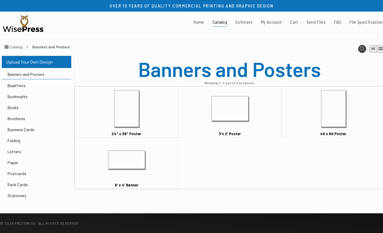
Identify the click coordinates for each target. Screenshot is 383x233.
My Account (271, 22)
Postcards (17, 173)
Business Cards (21, 129)
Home (199, 22)
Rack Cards (18, 184)
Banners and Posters (51, 47)
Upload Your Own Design (29, 62)
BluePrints (16, 85)
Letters (14, 151)
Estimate (244, 22)
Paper (13, 162)
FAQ (337, 22)
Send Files (316, 22)
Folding (14, 140)
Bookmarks (18, 96)
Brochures (16, 118)
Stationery (17, 195)
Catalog (220, 22)
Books (13, 107)
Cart (294, 22)
